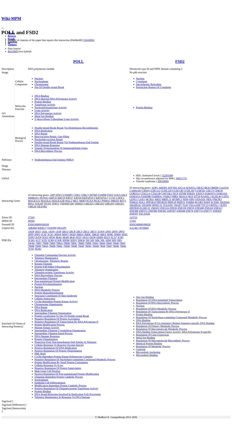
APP (52, 195)
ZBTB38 (134, 208)
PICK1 (97, 200)
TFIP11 (55, 203)
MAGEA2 (46, 200)
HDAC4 (183, 196)
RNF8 (207, 202)
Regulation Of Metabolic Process (153, 346)
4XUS (107, 237)
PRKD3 (115, 200)
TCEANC (168, 205)
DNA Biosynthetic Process (48, 151)
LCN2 (112, 198)
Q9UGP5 (61, 228)
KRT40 (78, 198)
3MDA (79, 234)
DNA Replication (43, 130)
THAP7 (178, 205)
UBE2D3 (109, 203)
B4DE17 (42, 228)
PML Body (40, 353)
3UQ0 (38, 237)
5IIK (97, 240)
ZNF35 (190, 208)
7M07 (39, 243)
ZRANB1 (42, 206)
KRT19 (61, 198)
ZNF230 (182, 208)
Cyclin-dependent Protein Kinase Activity (56, 301)
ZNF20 (173, 208)
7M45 (109, 243)
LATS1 (225, 196)
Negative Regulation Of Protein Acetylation (57, 319)
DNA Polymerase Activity (48, 113)
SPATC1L (157, 205)
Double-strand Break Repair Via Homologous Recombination (66, 127)
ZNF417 (218, 208)
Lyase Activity (41, 110)
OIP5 (191, 199)
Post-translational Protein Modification (54, 281)
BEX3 (207, 187)
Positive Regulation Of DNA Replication (55, 348)
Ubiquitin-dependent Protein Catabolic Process (58, 377)
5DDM (65, 240)
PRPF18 (172, 202)
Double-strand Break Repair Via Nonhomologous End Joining (66, 142)
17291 (133, 221)
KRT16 (53, 198)
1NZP (31, 231)
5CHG (31, 240)
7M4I (102, 246)
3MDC (87, 234)
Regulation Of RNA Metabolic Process (156, 308)
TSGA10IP (194, 205)
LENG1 (134, 199)
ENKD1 (191, 193)
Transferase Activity (44, 104)
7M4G (88, 246)
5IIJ (92, 240)
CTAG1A (145, 193)
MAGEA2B (58, 200)
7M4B (52, 246)
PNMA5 (134, 202)
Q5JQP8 (51, 228)
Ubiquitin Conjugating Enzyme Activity (55, 255)
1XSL (45, 231)
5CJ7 (38, 240)
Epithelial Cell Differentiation (49, 382)
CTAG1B (156, 193)
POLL (78, 61)
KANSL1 (206, 196)
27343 (31, 217)
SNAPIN (146, 205)
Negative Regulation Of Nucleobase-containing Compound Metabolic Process (74, 359)
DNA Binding (41, 96)
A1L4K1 (134, 228)
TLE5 (185, 205)
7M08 (45, 243)
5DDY (73, 240)
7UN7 (31, 249)
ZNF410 (208, 208)
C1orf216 (223, 187)
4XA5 (85, 237)
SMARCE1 (135, 205)
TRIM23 (79, 203)
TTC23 (204, 205)
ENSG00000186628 (140, 224)
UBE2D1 (89, 203)
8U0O (38, 249)
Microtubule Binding (147, 355)
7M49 (38, 246)
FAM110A (221, 193)
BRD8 (215, 187)
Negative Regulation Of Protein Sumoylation (57, 368)
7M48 (31, 246)
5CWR (58, 240)
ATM (58, 195)
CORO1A (135, 193)
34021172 (181, 178)
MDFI (82, 200)
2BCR (72, 231)
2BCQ (65, 231)
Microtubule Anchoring (148, 352)
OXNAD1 (200, 199)
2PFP (31, 234)
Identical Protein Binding (149, 343)
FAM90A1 (157, 196)
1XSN (51, 231)
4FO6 (52, 237)
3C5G (50, 234)
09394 (31, 221)
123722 (133, 217)
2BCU (86, 231)
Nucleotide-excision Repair (48, 139)
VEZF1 (223, 205)
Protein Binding (42, 101)
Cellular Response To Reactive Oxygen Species (59, 345)
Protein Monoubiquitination (48, 292)
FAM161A (135, 196)
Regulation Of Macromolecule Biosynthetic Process (163, 340)
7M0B (66, 243)
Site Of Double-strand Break (49, 87)
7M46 (116, 243)
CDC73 (210, 190)
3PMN (117, 234)
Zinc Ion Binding (145, 297)
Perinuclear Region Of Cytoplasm (153, 87)
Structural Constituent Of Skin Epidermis (55, 295)
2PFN (115, 231)
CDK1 (76, 195)
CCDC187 (189, 190)
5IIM (108, 240)
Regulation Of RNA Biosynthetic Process (157, 303)
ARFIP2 (163, 187)
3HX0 (72, 234)
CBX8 (145, 190)
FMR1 (174, 196)
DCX (175, 193)
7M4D (66, 246)
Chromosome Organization (48, 304)
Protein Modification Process (49, 324)
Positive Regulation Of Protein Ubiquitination (58, 350)
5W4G (31, 243)
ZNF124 (164, 208)
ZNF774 (198, 211)
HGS (190, 196)
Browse (12, 36)
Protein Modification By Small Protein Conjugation (61, 362)
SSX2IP (39, 203)
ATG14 (181, 187)
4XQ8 (92, 237)
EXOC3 (200, 193)
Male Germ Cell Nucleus (47, 371)
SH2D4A (224, 202)
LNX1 (141, 199)
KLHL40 (216, 196)
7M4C (59, 246)
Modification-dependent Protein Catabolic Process (60, 385)
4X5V (78, 237)
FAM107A (210, 193)
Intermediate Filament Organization (52, 313)
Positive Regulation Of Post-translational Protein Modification (66, 374)
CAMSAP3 (135, 190)
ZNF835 (217, 211)
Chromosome (41, 84)
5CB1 (120, 237)
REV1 (123, 200)
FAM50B (146, 196)
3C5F (44, 234)
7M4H (95, 246)
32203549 (167, 175)
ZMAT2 (155, 208)
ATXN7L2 (191, 187)
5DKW (81, 240)
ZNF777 (207, 211)
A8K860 (32, 228)
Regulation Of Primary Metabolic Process (157, 326)
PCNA (89, 200)
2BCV (93, 231)
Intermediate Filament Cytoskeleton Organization (60, 330)
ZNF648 (180, 211)
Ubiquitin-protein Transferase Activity (54, 272)
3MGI (103, 234)
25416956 (88, 40)
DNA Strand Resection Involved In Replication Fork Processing (67, 394)
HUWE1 (44, 198)
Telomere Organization (46, 269)
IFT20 (197, 196)
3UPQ (31, 237)
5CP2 (44, 240)
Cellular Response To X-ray (48, 365)
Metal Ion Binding (43, 116)
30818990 (163, 181)
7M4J (109, 246)
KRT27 (69, 198)
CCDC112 (154, 190)
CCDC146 (177, 190)
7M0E (88, 243)
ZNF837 (134, 213)
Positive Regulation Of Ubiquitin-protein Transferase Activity (66, 388)
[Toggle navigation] (2, 28)
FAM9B (102, 195)
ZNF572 (143, 211)
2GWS (101, 231)
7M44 (102, 243)
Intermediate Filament (45, 278)
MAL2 (68, 200)
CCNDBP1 (67, 195)
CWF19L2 (166, 193)
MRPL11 (166, 199)
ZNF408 (199, 208)
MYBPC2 (177, 199)
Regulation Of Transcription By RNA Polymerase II (163, 311)
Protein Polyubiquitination (48, 284)
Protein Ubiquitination (46, 339)
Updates (12, 44)
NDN (185, 199)
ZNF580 (152, 211)
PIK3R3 (217, 199)
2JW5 (108, 231)
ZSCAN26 (144, 213)
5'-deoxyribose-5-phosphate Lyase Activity (56, 119)
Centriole (141, 349)
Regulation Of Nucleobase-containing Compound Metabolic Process (171, 317)
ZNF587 (171, 211)
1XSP (58, 231)
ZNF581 (162, 211)
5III (88, 240)
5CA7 (114, 237)
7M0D (81, 243)
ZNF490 (134, 211)
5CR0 (51, 240)
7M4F (81, 246)
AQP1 (154, 187)
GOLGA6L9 (120, 195)
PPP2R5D (161, 202)
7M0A (59, 243)
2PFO (121, 231)
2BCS (79, 231)
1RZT (38, 231)
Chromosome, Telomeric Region (51, 261)
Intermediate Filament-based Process (53, 333)
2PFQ (37, 234)
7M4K (115, 246)
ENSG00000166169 (38, 224)
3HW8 (57, 234)
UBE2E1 (119, 203)
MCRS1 (150, 199)
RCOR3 (199, 202)
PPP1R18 (151, 202)
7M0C (73, 243)
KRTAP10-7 (102, 198)
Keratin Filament (43, 263)
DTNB (182, 193)
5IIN (113, 240)
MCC (76, 200)
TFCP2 (47, 203)
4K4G (59, 237)
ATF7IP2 (172, 187)
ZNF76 (189, 211)
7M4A (45, 246)
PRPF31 (181, 202)
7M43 (95, 243)
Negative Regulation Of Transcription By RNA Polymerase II (66, 321)
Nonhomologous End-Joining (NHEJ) (54, 159)
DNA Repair (40, 133)
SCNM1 (215, 202)
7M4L (123, 246)
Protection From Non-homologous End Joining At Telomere (65, 342)
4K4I (72, 237)
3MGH (95, 234)
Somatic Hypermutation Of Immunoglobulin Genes (61, 148)
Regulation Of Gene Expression (152, 334)
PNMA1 (106, 200)
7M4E (74, 246)
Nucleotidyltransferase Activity (50, 107)
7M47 (122, 243)
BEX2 (200, 187)
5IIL (102, 240)
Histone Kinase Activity (46, 327)
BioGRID (13, 51)
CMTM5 (92, 195)
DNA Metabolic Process (47, 290)
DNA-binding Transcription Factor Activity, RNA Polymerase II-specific (173, 332)
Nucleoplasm (41, 81)
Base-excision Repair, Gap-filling (51, 136)
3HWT (65, 234)
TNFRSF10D (67, 203)
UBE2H (32, 206)
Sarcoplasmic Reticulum (148, 84)
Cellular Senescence (44, 298)
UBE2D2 (99, 203)
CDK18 (219, 190)
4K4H (66, 237)
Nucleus (38, 78)
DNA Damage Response (47, 145)
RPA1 (31, 203)
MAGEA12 (34, 200)
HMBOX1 (33, 198)
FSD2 (179, 61)
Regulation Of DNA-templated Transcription (159, 300)
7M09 (52, 243)
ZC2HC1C (144, 208)
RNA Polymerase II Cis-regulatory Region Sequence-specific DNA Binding (175, 323)
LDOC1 (120, 198)
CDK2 (84, 195)
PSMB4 (190, 202)
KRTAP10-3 (88, 198)
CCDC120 (166, 190)
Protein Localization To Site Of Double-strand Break (61, 316)
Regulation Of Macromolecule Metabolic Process (161, 329)
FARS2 (167, 196)
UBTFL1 (214, 205)
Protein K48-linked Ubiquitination (52, 266)
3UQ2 (45, 237)
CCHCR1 (200, 190)
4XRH (99, 237)
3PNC (124, 234)
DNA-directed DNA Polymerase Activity (55, 98)
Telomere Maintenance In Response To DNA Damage (62, 397)
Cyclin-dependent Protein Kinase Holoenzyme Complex (63, 356)
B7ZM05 (144, 228)
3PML (110, 234)
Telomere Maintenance (46, 258)
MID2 (158, 199)
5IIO (119, 240)
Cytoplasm (141, 81)
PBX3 (209, 199)
